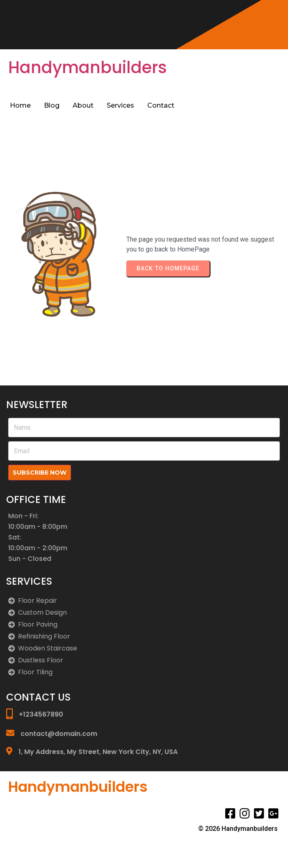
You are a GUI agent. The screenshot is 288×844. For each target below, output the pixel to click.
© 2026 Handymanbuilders (238, 828)
